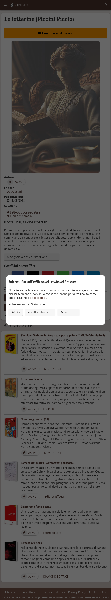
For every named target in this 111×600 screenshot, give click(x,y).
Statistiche (36, 304)
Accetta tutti (68, 312)
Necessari (17, 304)
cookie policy (38, 298)
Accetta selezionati (40, 312)
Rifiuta (16, 312)
